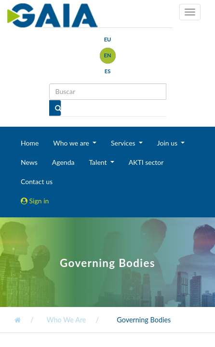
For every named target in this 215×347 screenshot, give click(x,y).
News (29, 162)
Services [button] (124, 143)
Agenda (63, 162)
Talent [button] (98, 162)
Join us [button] (168, 143)
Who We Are (65, 320)
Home (30, 143)
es (108, 71)
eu (107, 39)
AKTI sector (146, 162)
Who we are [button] (72, 143)
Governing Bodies (143, 320)
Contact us (37, 181)
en (107, 55)
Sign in (35, 201)
